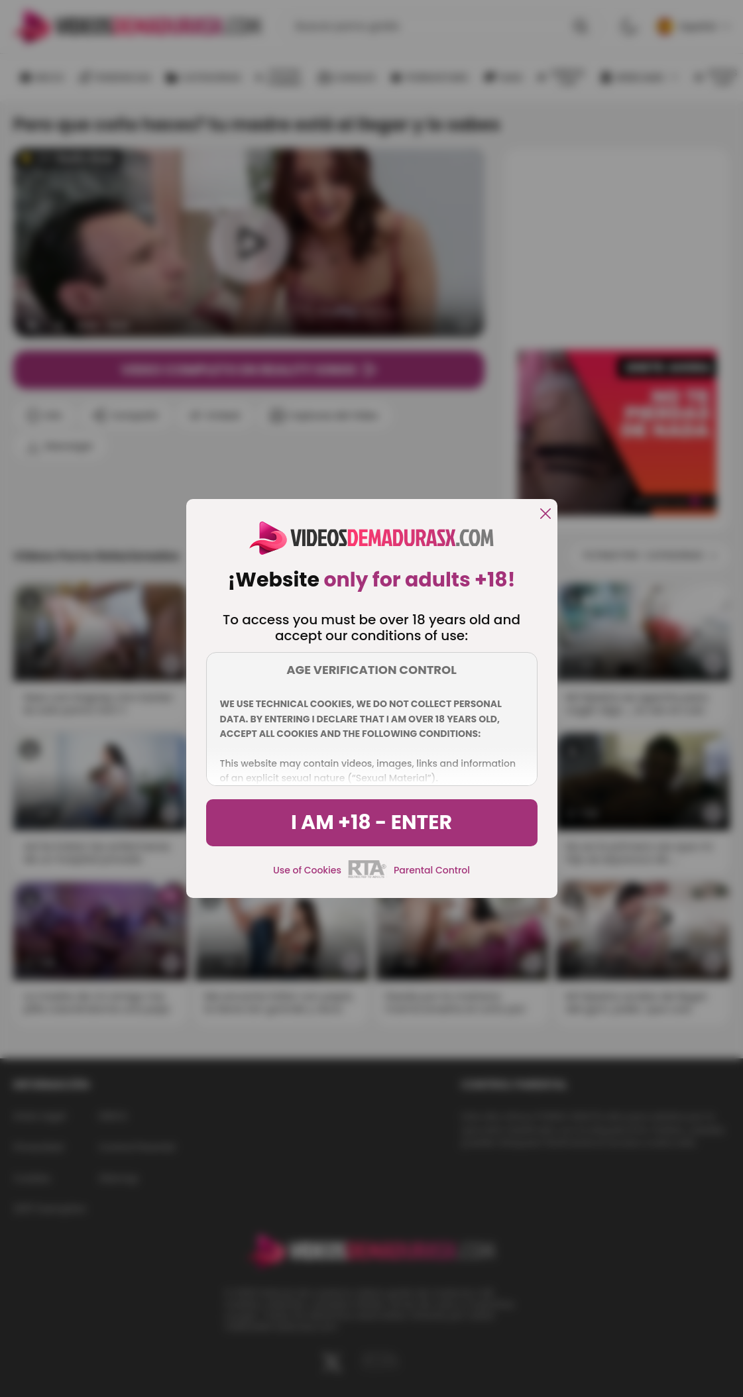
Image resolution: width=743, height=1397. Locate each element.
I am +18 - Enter (371, 822)
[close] (545, 514)
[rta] (367, 876)
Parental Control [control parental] (432, 870)
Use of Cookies (307, 870)
